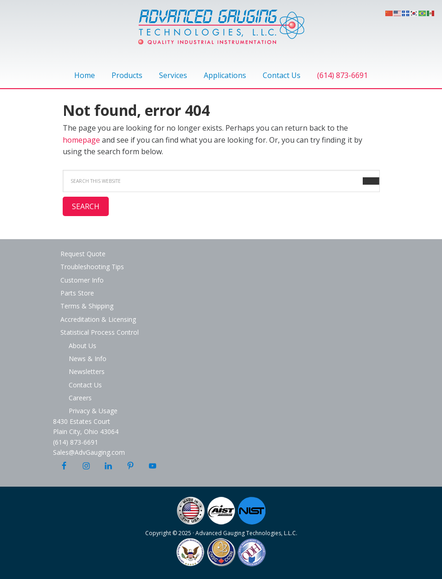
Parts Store (77, 293)
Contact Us (85, 384)
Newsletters (87, 371)
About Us (82, 345)
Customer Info (82, 280)
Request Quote (83, 253)
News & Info (87, 358)
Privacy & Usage (93, 410)
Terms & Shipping (86, 306)
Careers (80, 397)
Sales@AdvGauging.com (89, 452)
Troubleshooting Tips (92, 266)
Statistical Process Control (99, 332)
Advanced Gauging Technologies (221, 32)
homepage (81, 140)
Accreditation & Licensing (98, 319)
